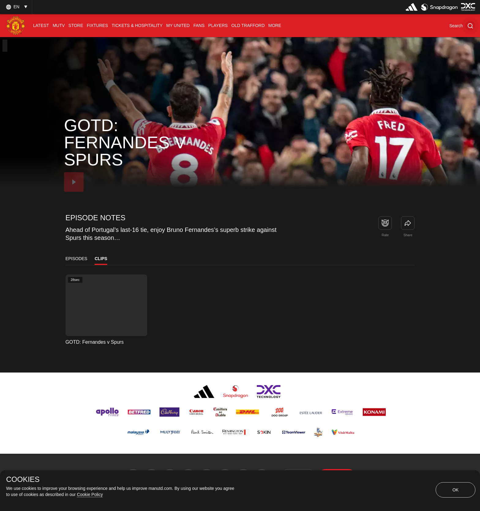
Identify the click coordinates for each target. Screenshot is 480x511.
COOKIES (22, 479)
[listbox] (16, 7)
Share (407, 235)
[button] (462, 25)
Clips (101, 258)
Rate (385, 235)
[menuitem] (41, 25)
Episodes (77, 258)
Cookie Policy (90, 494)
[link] (407, 223)
